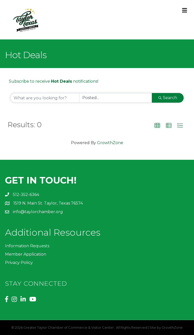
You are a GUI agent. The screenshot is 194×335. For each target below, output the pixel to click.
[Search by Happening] (115, 98)
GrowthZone (110, 142)
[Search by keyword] (44, 98)
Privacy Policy (19, 262)
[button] (157, 126)
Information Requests (27, 245)
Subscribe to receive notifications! (53, 81)
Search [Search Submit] (167, 97)
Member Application (25, 254)
